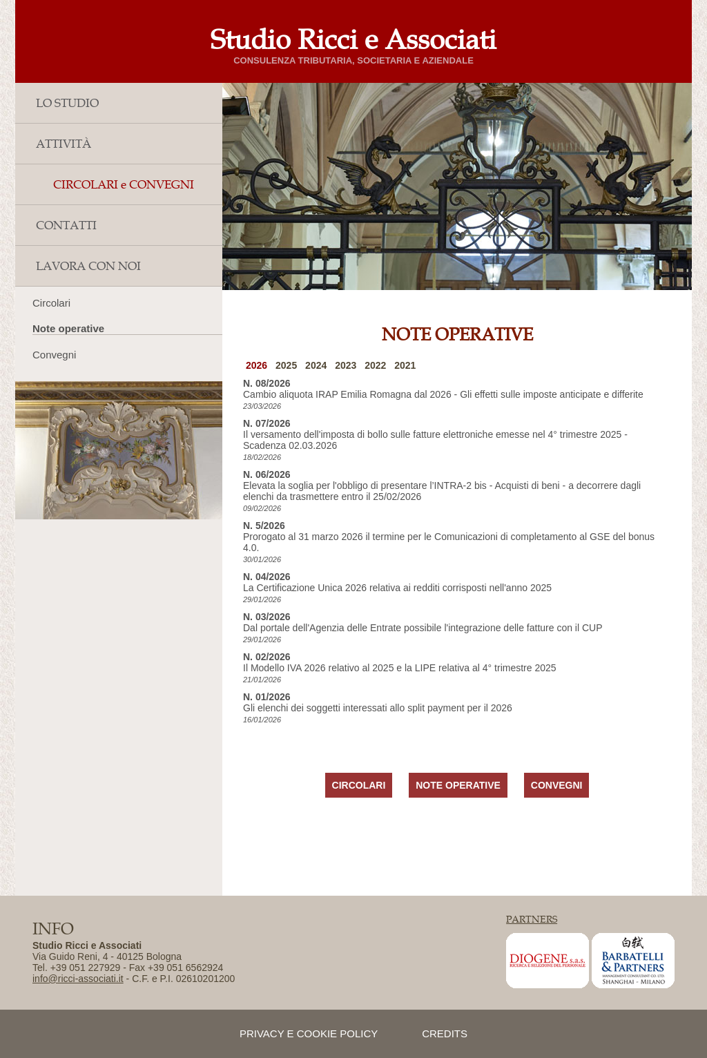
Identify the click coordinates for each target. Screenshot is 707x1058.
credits (444, 1033)
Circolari (51, 303)
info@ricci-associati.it (78, 978)
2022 (375, 365)
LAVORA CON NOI (88, 266)
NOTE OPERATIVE (458, 785)
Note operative (68, 328)
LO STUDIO (67, 103)
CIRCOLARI (359, 785)
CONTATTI (66, 225)
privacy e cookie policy (309, 1033)
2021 (405, 365)
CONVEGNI (557, 785)
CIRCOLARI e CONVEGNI (123, 184)
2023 (345, 365)
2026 (256, 365)
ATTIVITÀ (63, 143)
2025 (286, 365)
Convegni (54, 354)
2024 (316, 365)
